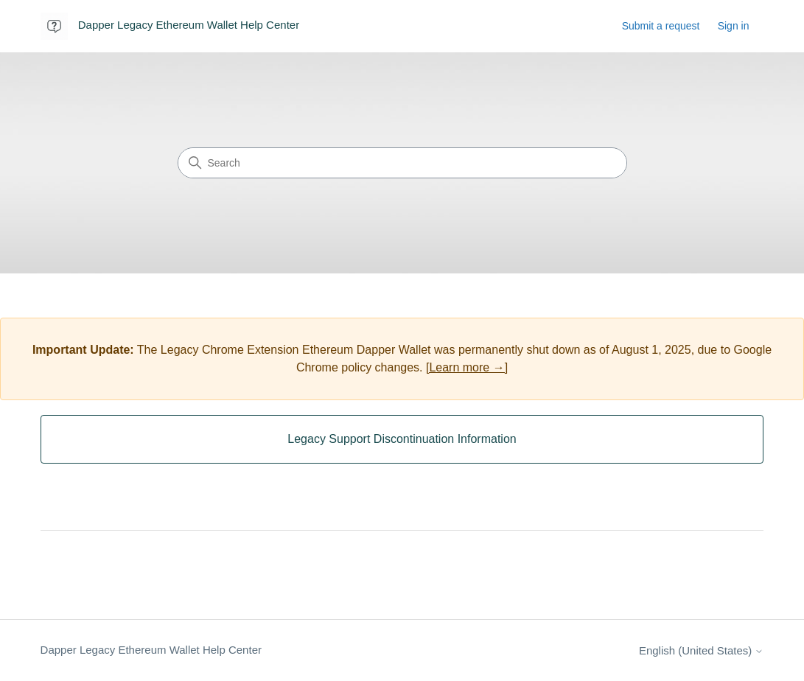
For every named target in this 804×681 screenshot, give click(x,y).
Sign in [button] (733, 26)
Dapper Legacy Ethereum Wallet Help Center (151, 649)
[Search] (402, 163)
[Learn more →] (467, 367)
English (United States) (701, 650)
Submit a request (661, 26)
